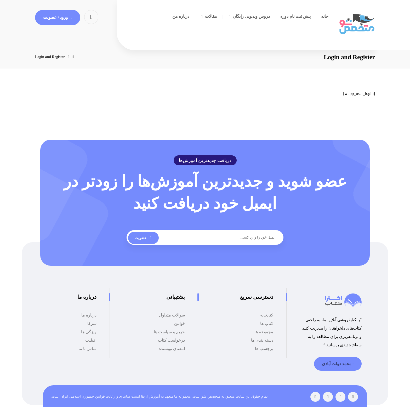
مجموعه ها (263, 332)
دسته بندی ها (262, 340)
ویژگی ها (88, 332)
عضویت (143, 238)
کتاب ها (266, 323)
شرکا (91, 323)
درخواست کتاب (171, 340)
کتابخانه (266, 315)
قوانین (179, 323)
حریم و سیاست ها (169, 332)
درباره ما (88, 315)
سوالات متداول (172, 315)
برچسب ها (264, 348)
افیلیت (90, 340)
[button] (91, 16)
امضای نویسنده (172, 348)
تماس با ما (87, 348)
